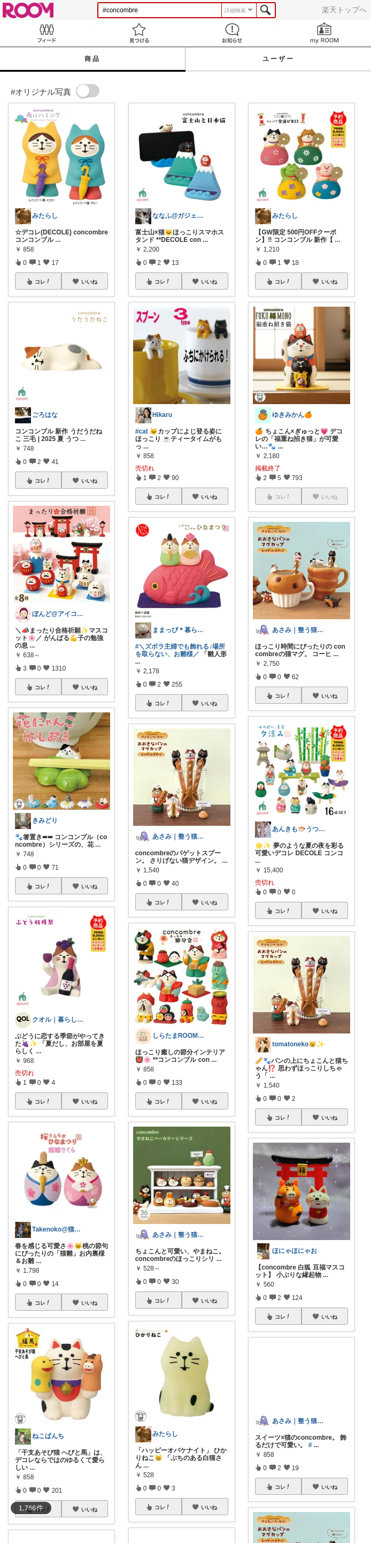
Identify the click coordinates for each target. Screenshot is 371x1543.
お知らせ (232, 33)
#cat (141, 431)
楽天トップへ (344, 9)
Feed (46, 33)
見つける (139, 33)
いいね (89, 281)
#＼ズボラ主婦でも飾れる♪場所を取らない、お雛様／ (180, 650)
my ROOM (325, 33)
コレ (43, 281)
